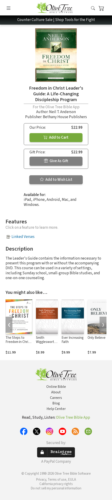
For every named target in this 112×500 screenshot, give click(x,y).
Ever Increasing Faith (73, 340)
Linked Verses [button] (23, 237)
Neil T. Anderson (62, 112)
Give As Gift (56, 161)
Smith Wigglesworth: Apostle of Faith (46, 344)
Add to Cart (56, 137)
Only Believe (97, 337)
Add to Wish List (56, 179)
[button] (93, 8)
